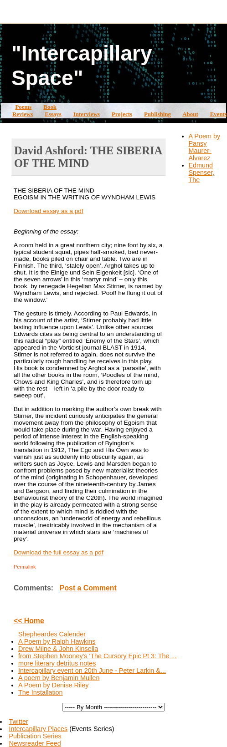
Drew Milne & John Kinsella (58, 648)
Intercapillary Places (38, 728)
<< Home (29, 621)
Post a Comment (88, 588)
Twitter (18, 721)
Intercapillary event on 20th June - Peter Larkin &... (92, 670)
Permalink (25, 566)
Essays (53, 114)
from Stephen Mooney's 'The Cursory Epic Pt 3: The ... (97, 656)
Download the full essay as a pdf (58, 552)
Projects (122, 114)
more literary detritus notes (57, 663)
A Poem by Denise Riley (53, 685)
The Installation (40, 692)
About (190, 114)
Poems (23, 106)
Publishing (157, 114)
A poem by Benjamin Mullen (58, 677)
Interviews (86, 114)
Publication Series (35, 736)
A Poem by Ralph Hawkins (57, 641)
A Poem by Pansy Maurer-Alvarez (205, 147)
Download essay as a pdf (48, 211)
